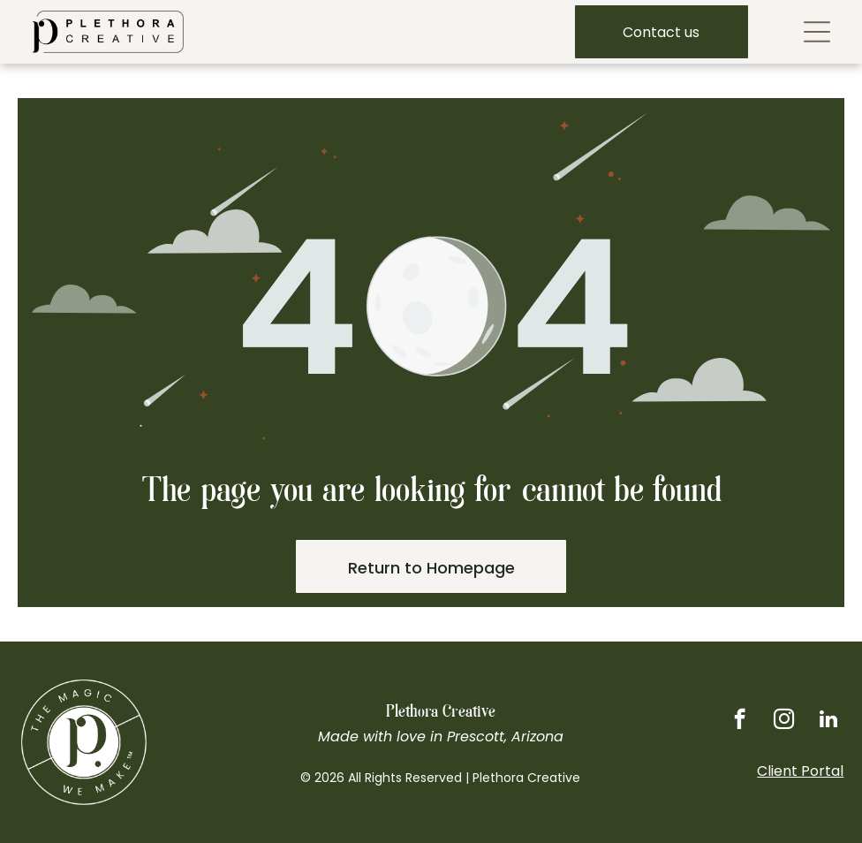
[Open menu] (817, 32)
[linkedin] (828, 721)
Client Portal (800, 771)
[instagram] (783, 721)
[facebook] (739, 721)
